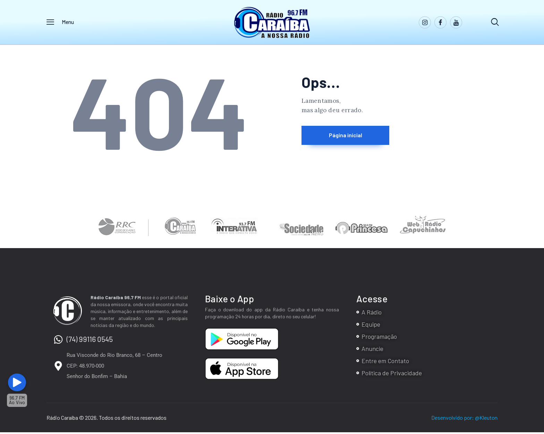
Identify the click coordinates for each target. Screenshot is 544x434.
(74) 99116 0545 (90, 340)
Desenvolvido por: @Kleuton (464, 419)
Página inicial (360, 137)
